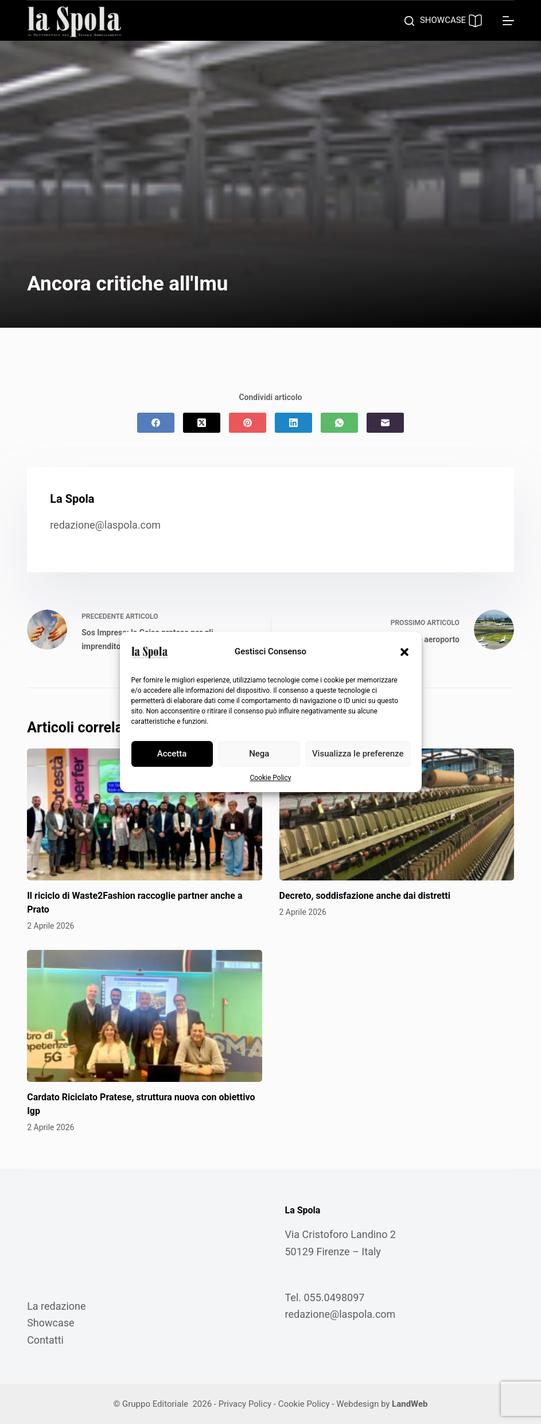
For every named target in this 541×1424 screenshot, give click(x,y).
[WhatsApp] (339, 423)
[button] (404, 652)
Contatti (45, 1340)
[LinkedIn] (293, 423)
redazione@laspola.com (105, 525)
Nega (259, 753)
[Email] (385, 423)
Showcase (50, 1323)
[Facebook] (155, 423)
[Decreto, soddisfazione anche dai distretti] (396, 814)
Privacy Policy (245, 1404)
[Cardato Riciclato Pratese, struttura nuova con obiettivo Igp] (144, 1016)
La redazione (56, 1306)
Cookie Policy (270, 778)
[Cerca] (409, 21)
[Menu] (508, 20)
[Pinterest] (247, 423)
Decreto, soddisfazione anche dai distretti (364, 895)
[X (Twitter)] (201, 423)
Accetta (172, 753)
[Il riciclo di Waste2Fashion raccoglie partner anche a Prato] (144, 814)
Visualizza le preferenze (358, 753)
